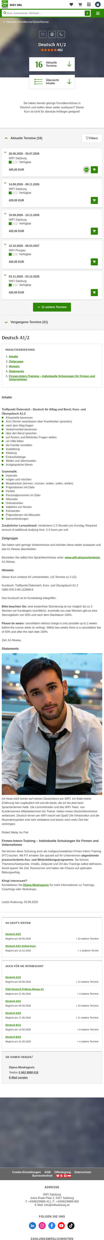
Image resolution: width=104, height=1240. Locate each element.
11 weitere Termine (52, 306)
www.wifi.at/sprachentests (82, 557)
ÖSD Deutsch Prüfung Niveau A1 (24, 989)
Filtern (92, 138)
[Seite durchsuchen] (46, 13)
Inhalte (13, 356)
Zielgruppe (16, 361)
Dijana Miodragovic (36, 885)
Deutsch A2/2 (13, 1013)
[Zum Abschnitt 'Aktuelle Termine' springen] (52, 64)
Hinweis (14, 366)
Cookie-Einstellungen (26, 1172)
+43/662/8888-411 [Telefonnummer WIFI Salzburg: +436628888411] (39, 1201)
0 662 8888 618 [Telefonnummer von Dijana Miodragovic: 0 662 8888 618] (28, 1072)
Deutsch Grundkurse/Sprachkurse (27, 21)
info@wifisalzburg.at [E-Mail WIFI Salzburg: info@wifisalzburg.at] (56, 1204)
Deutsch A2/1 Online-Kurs (20, 946)
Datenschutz (82, 1172)
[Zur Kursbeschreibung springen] (52, 82)
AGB (47, 1172)
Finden (87, 13)
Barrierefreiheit (42, 1175)
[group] (52, 50)
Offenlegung (62, 1172)
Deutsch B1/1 (13, 1025)
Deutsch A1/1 (13, 977)
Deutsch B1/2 (13, 1037)
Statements (16, 371)
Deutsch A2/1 (13, 934)
